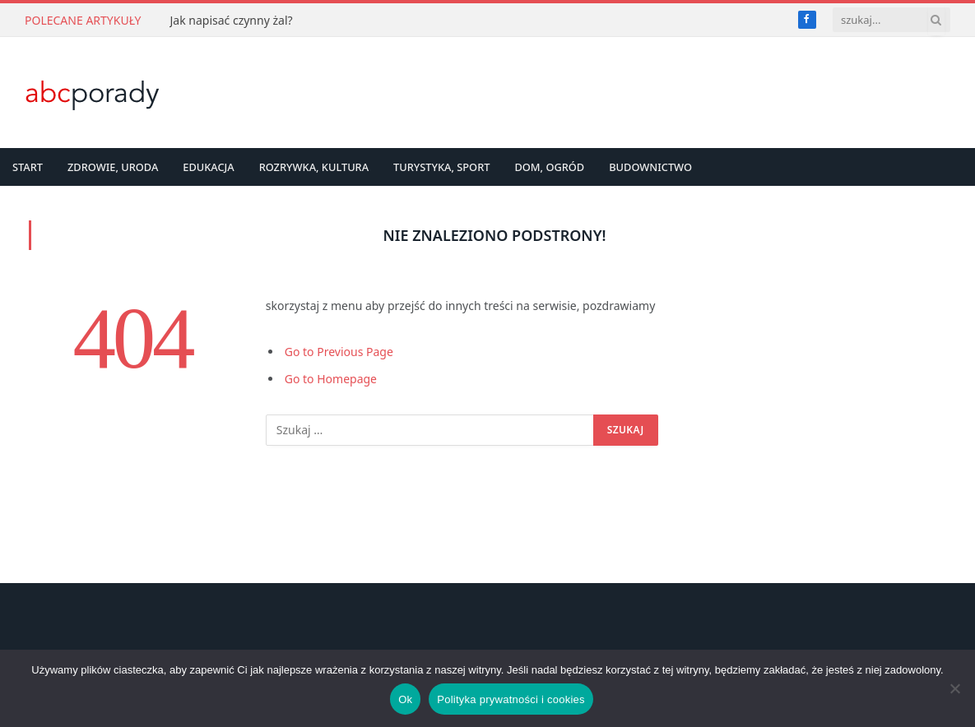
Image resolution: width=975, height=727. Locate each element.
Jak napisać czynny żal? (230, 20)
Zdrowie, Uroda (112, 167)
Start (27, 167)
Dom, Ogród (549, 167)
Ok (405, 699)
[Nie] (954, 688)
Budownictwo (650, 167)
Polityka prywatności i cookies (510, 699)
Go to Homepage (331, 379)
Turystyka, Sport (441, 167)
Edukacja (208, 167)
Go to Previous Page (339, 351)
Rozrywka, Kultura (314, 167)
